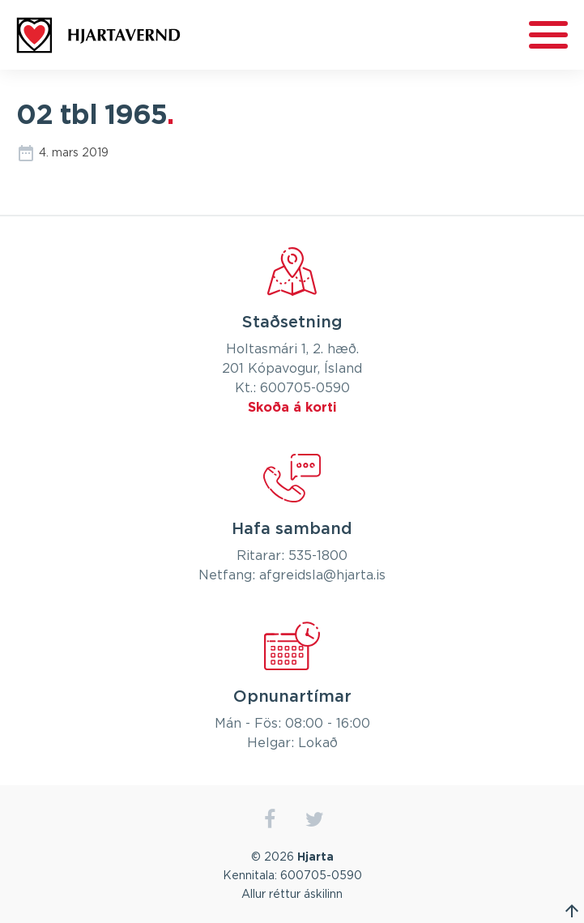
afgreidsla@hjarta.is (322, 575)
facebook (270, 819)
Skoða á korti (292, 407)
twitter (315, 819)
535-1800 (317, 555)
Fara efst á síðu (572, 911)
